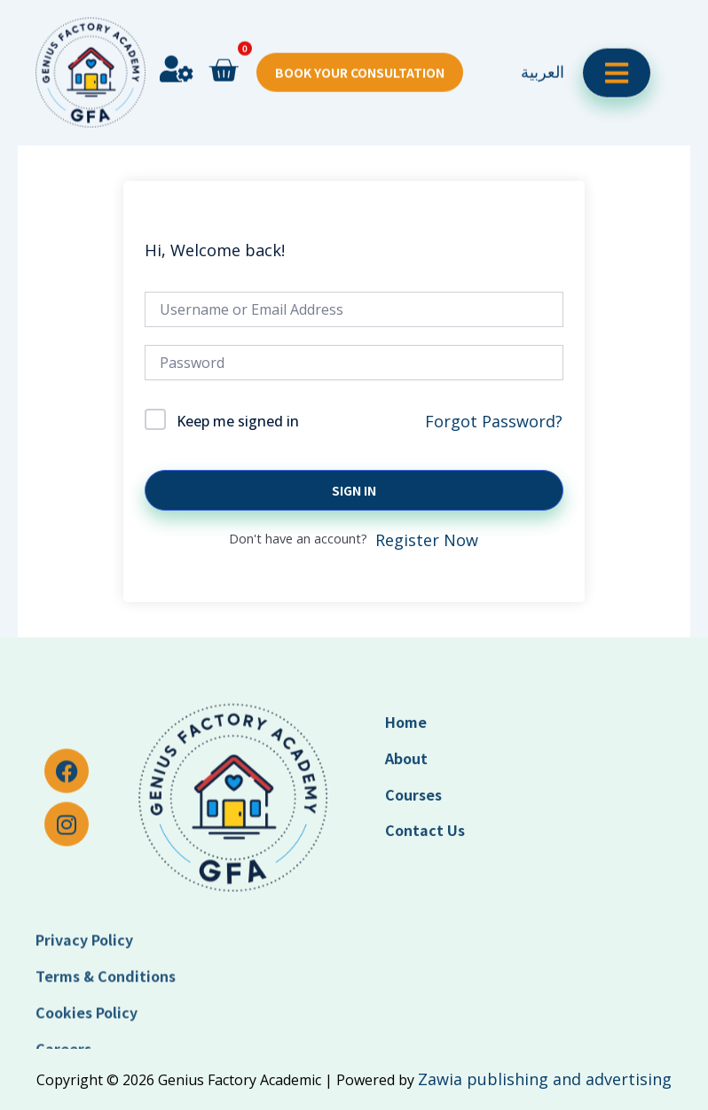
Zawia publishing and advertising (545, 1079)
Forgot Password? (493, 421)
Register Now (426, 540)
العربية (542, 40)
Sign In (354, 490)
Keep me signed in (238, 421)
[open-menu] (616, 41)
